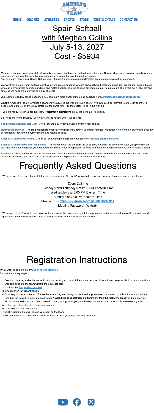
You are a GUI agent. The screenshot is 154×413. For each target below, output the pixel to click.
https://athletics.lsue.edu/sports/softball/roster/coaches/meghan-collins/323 (94, 78)
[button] (69, 19)
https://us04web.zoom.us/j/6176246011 (87, 201)
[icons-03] (77, 402)
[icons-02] (62, 402)
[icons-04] (91, 402)
